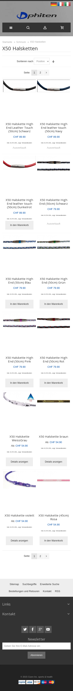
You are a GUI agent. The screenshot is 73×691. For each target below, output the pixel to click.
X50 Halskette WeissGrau (19, 438)
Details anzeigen (19, 461)
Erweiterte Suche (49, 584)
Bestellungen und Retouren (24, 591)
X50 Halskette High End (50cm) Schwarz (53, 201)
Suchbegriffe (29, 584)
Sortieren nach (25, 61)
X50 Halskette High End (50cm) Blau (19, 280)
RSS (57, 591)
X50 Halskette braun (53, 436)
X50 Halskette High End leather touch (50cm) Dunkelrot (19, 203)
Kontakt (47, 591)
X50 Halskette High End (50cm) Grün (53, 280)
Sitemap (14, 584)
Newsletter (36, 639)
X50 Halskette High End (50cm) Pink (19, 359)
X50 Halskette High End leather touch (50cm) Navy (53, 127)
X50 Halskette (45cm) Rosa (54, 517)
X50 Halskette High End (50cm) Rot (53, 359)
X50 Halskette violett (19, 515)
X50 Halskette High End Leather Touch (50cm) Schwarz (19, 127)
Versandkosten (27, 143)
